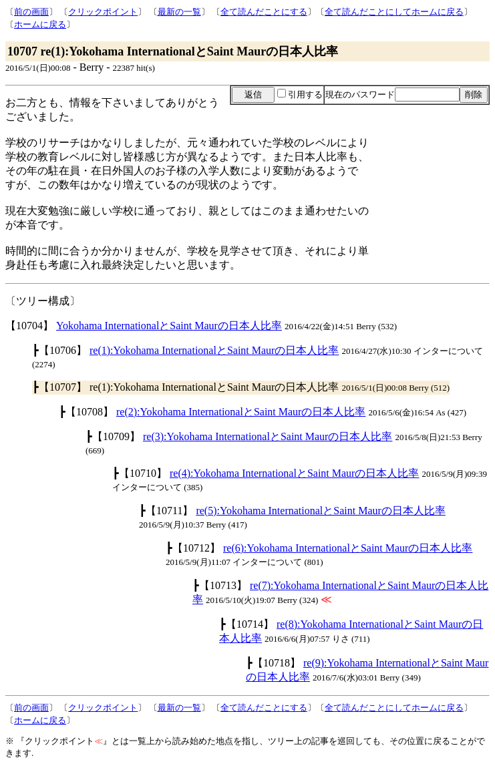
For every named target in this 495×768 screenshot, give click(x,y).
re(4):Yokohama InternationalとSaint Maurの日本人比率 (294, 473)
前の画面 (31, 12)
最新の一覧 (179, 12)
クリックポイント (103, 12)
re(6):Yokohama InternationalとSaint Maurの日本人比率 (347, 548)
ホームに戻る (40, 24)
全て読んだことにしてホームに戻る (394, 12)
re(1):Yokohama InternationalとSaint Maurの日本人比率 (214, 350)
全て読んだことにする (263, 12)
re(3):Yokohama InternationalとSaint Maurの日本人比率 (267, 436)
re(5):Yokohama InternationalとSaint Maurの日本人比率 (320, 510)
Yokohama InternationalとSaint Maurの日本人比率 (169, 325)
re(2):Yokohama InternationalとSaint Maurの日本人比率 (240, 411)
